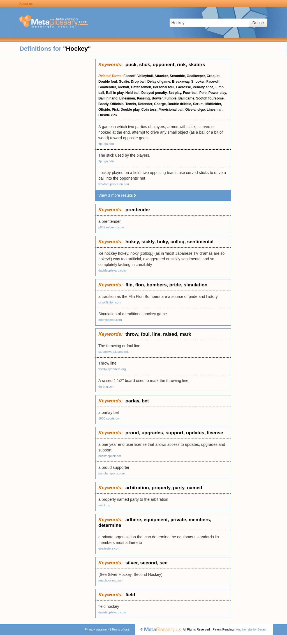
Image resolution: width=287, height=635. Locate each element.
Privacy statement (97, 629)
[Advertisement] (48, 143)
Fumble (171, 98)
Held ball (132, 93)
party (178, 487)
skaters (196, 64)
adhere (133, 519)
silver (131, 563)
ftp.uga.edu (106, 143)
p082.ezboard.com (111, 227)
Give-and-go (195, 110)
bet (145, 401)
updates (195, 432)
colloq (177, 241)
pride (175, 285)
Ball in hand (107, 98)
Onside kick (107, 115)
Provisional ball (171, 110)
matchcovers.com (110, 580)
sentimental (200, 241)
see (163, 563)
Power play (217, 93)
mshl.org (104, 505)
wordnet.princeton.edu (113, 184)
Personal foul (163, 87)
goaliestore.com (109, 548)
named (194, 487)
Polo (203, 93)
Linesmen (127, 98)
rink (181, 64)
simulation (195, 285)
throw (131, 334)
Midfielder (213, 104)
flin (129, 285)
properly (161, 487)
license (215, 432)
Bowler (157, 98)
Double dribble (179, 104)
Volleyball (145, 76)
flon (139, 285)
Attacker (161, 76)
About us (26, 3)
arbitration (137, 487)
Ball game (186, 98)
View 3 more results (117, 195)
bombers (157, 285)
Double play (130, 110)
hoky (162, 241)
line (156, 334)
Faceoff (130, 76)
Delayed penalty (153, 93)
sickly (148, 241)
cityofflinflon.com (109, 302)
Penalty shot (203, 87)
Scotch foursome (210, 98)
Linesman (215, 110)
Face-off (212, 82)
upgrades (152, 432)
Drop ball (138, 82)
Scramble (177, 76)
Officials (116, 104)
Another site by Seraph (251, 629)
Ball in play (114, 93)
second (148, 563)
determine (109, 525)
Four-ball (190, 93)
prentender (137, 209)
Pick (115, 110)
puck (130, 64)
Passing (143, 98)
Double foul (107, 82)
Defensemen (141, 87)
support (174, 432)
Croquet (213, 76)
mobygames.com (110, 319)
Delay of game (158, 82)
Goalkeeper (196, 76)
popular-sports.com (111, 473)
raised (170, 334)
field (130, 594)
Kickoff (123, 87)
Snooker (197, 82)
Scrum (198, 104)
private (178, 519)
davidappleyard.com (112, 270)
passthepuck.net (109, 456)
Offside (104, 110)
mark (185, 334)
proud (132, 432)
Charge (160, 104)
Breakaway (180, 82)
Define (258, 22)
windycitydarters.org (112, 369)
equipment (156, 519)
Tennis (131, 104)
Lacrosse (183, 87)
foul (145, 334)
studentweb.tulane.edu (113, 351)
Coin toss (149, 110)
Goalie (124, 82)
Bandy (103, 104)
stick (144, 64)
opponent (163, 64)
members (199, 519)
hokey (132, 241)
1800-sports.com (109, 418)
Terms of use (120, 629)
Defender (145, 104)
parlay (132, 401)
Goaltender (107, 87)
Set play (174, 93)
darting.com (106, 386)
